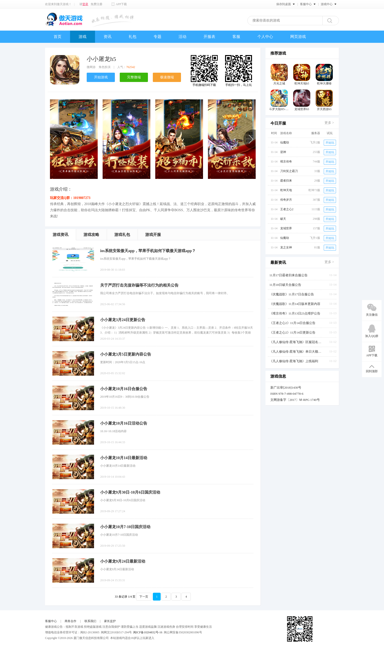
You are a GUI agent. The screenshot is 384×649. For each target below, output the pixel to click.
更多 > (329, 123)
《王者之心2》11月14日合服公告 (292, 323)
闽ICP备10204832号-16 (147, 632)
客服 (236, 37)
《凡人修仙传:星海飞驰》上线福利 (293, 361)
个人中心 (265, 37)
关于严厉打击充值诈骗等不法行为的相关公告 (139, 285)
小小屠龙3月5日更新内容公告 (125, 354)
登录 (85, 4)
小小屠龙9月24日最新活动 (122, 561)
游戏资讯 (60, 234)
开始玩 (329, 142)
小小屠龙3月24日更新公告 (122, 320)
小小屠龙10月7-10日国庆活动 (125, 527)
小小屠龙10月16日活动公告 (123, 423)
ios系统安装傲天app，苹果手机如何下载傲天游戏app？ (148, 251)
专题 (157, 37)
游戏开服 (153, 234)
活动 (182, 37)
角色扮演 (104, 67)
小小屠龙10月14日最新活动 (123, 458)
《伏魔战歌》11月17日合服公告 (291, 294)
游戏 (82, 37)
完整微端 (134, 77)
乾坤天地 (286, 190)
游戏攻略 (91, 234)
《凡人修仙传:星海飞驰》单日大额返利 (296, 351)
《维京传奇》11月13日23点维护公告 (294, 313)
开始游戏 (101, 77)
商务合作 (70, 621)
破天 (283, 218)
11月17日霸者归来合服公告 (288, 275)
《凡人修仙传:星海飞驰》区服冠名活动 (296, 342)
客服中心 (51, 621)
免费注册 (96, 4)
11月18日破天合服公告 (285, 285)
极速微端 (167, 77)
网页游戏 (298, 37)
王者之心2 (286, 209)
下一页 (143, 596)
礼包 (132, 37)
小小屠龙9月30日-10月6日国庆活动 (130, 492)
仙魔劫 (284, 142)
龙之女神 (286, 247)
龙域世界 (286, 228)
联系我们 (90, 621)
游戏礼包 (122, 234)
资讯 (107, 37)
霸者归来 (286, 180)
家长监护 (110, 621)
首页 (57, 37)
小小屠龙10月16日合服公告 (123, 389)
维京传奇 (286, 161)
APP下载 (121, 4)
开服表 (209, 37)
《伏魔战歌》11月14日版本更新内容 (294, 304)
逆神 (283, 152)
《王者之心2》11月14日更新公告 (292, 332)
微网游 (91, 67)
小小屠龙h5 (101, 59)
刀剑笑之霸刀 (289, 171)
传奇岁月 (286, 199)
